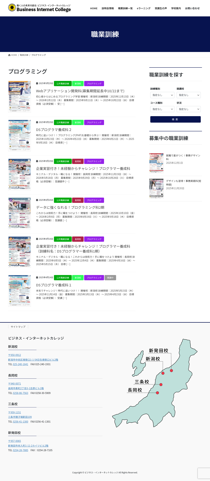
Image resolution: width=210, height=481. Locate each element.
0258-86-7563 (20, 393)
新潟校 (78, 83)
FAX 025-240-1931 (39, 364)
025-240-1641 (20, 364)
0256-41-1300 (20, 421)
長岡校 (78, 161)
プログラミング (94, 83)
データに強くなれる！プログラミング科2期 (70, 207)
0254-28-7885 (20, 450)
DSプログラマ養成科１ (54, 284)
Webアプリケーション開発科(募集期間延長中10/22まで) (80, 90)
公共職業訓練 (63, 83)
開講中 (110, 277)
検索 (175, 119)
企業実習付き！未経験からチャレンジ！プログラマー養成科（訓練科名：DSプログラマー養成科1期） (83, 249)
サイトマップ (18, 326)
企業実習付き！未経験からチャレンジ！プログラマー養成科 (83, 168)
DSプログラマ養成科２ (54, 129)
